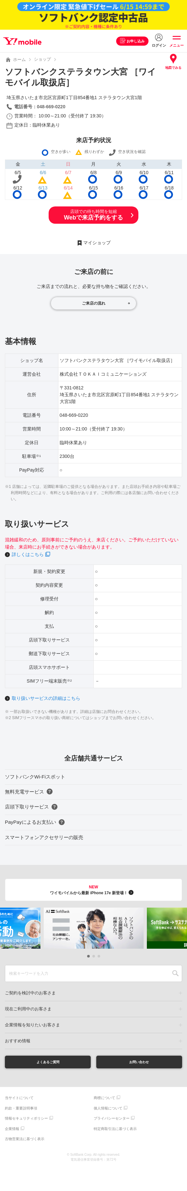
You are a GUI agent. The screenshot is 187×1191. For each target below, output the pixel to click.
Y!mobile (24, 41)
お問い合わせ (139, 1062)
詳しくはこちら (28, 554)
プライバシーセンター (112, 1121)
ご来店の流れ (93, 303)
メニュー (176, 45)
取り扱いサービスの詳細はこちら (46, 698)
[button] (88, 956)
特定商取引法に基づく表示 (115, 1131)
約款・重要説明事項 (21, 1110)
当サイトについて (19, 1100)
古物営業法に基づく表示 (24, 1141)
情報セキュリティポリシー (26, 1121)
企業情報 (12, 1131)
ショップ (42, 59)
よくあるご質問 (48, 1062)
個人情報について (108, 1110)
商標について (104, 1100)
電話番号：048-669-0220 (39, 106)
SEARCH (175, 973)
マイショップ (97, 242)
